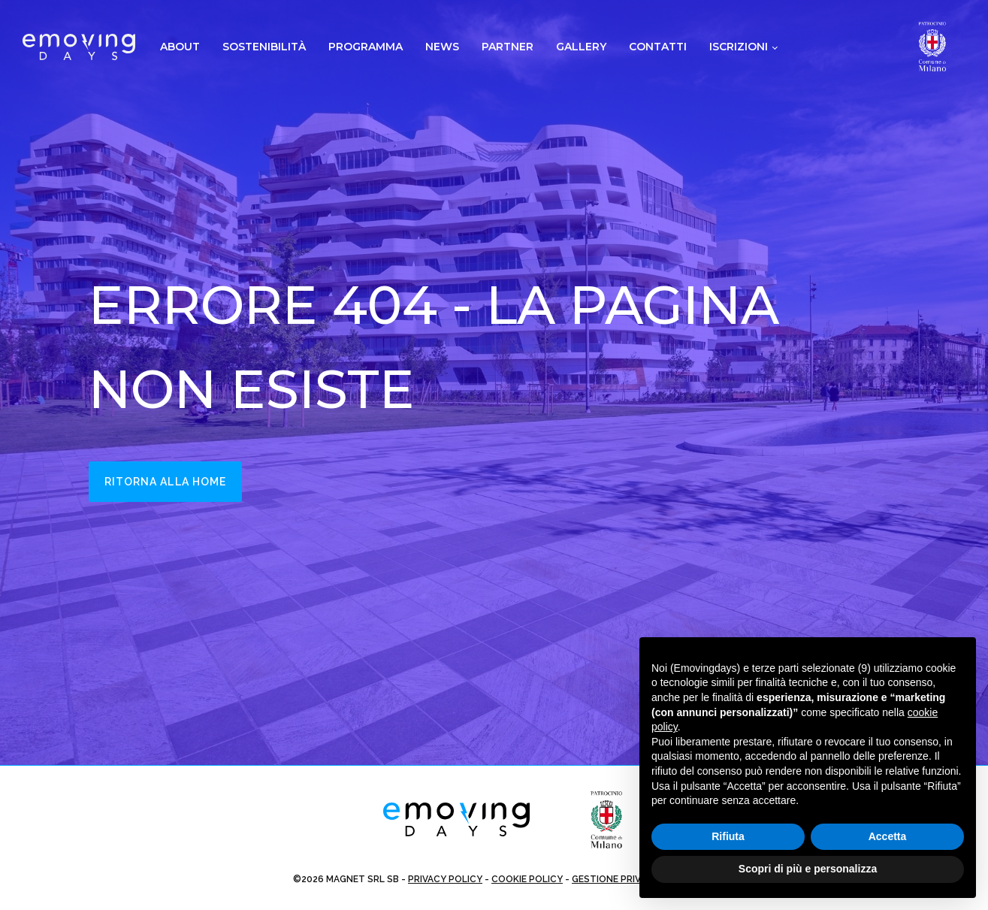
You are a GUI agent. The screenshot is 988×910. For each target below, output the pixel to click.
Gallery (581, 46)
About (180, 46)
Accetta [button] (888, 836)
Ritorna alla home (165, 482)
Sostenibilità (264, 46)
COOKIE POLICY (527, 879)
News (442, 46)
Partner (507, 46)
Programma (365, 46)
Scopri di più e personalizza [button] (808, 869)
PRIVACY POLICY (445, 879)
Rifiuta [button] (728, 836)
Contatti (658, 46)
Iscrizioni (738, 46)
